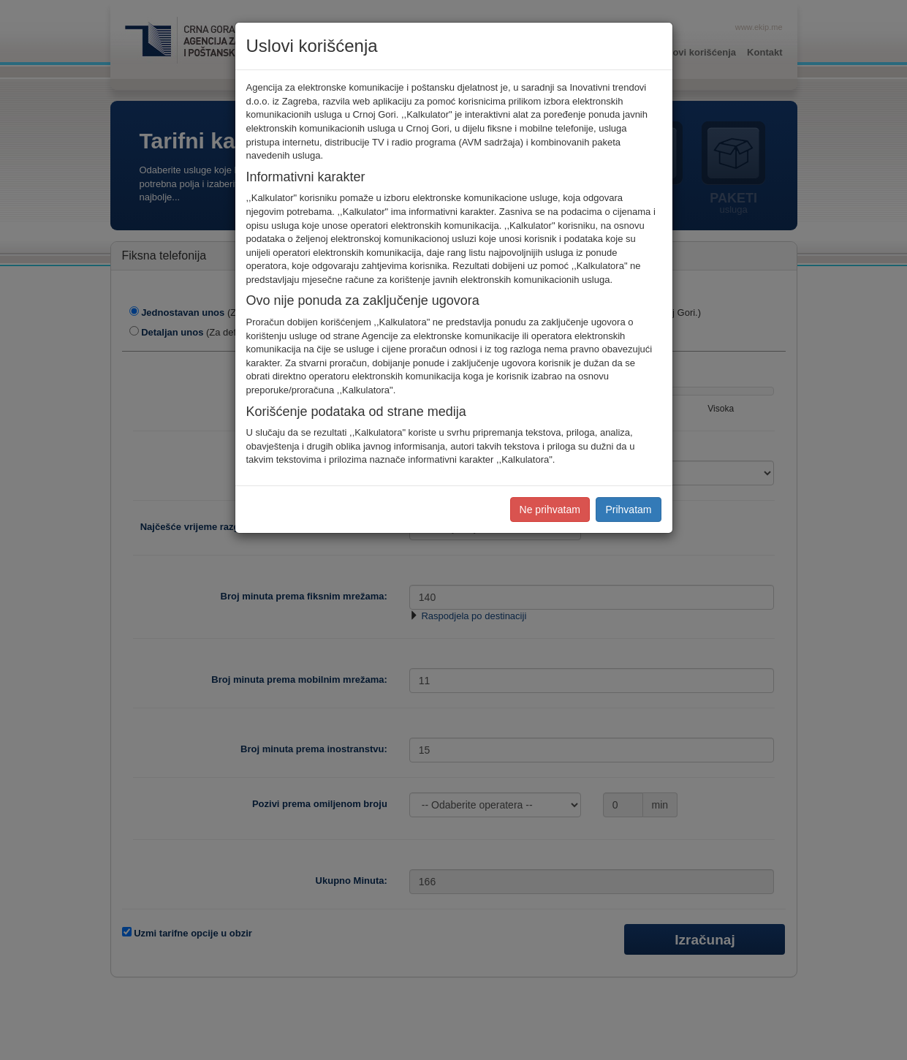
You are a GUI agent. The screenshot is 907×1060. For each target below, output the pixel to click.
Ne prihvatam (550, 509)
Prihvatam (628, 509)
